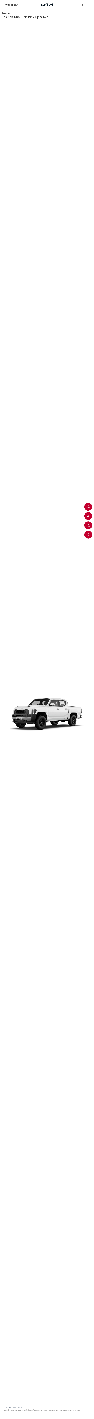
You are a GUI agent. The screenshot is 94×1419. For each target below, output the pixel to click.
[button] (83, 5)
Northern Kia (11, 5)
